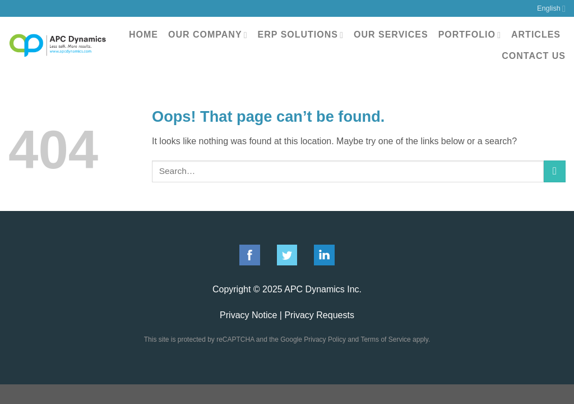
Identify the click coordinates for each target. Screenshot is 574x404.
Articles (536, 34)
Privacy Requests (319, 315)
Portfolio (469, 35)
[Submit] (555, 171)
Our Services (391, 34)
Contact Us (534, 56)
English (551, 8)
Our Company (208, 35)
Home (143, 34)
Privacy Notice (248, 315)
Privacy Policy (325, 339)
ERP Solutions (301, 35)
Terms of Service (385, 339)
